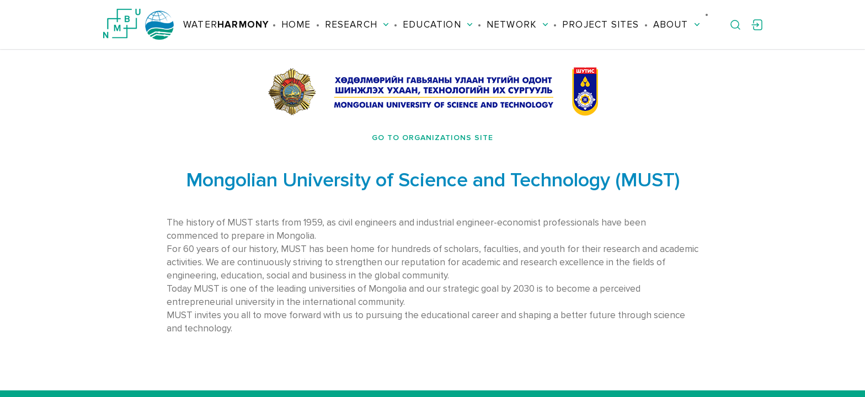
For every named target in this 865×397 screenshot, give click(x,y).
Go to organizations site (432, 137)
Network (517, 24)
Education (438, 24)
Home (296, 24)
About (676, 24)
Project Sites (600, 24)
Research (357, 24)
